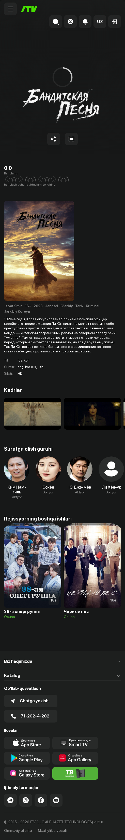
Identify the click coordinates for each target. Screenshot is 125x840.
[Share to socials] (53, 139)
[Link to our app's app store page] (27, 743)
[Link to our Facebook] (41, 800)
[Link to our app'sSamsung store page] (27, 773)
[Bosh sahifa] (29, 9)
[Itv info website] (75, 773)
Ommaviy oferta (18, 830)
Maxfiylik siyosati (52, 830)
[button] (99, 21)
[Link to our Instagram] (25, 800)
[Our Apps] (75, 743)
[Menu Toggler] (10, 9)
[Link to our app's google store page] (27, 758)
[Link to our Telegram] (10, 800)
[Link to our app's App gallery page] (75, 758)
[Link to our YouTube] (56, 800)
